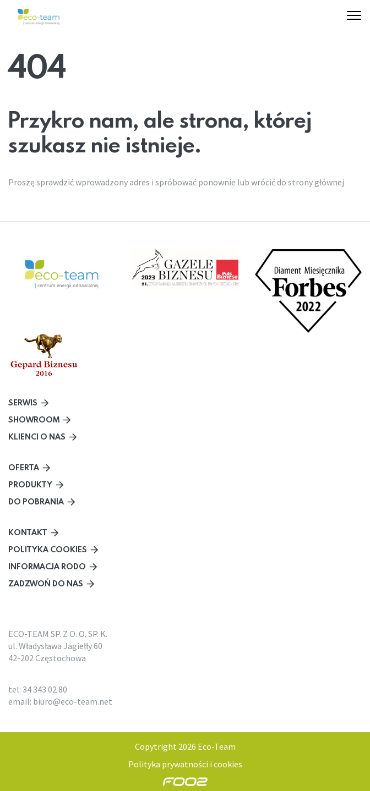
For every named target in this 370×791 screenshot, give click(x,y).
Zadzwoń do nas (45, 583)
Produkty (30, 484)
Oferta (23, 467)
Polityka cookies (47, 549)
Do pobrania (36, 501)
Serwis (22, 402)
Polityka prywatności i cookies (185, 764)
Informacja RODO (47, 566)
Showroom (33, 419)
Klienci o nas (37, 436)
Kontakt (27, 532)
